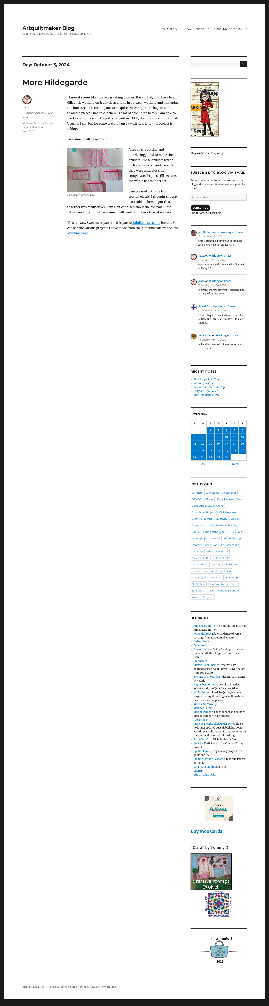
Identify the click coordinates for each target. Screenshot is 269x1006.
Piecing (215, 564)
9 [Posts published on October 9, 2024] (218, 437)
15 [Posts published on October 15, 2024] (210, 443)
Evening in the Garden (207, 676)
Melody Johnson (203, 712)
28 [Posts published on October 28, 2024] (202, 457)
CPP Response (227, 512)
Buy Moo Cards (206, 831)
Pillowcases (231, 564)
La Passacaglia (230, 544)
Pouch (196, 570)
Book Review (225, 499)
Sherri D (203, 306)
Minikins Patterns (33, 123)
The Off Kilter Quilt (205, 774)
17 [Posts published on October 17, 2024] (226, 443)
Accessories (229, 492)
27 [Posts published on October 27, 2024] (194, 457)
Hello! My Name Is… (228, 29)
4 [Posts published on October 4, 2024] (234, 430)
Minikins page (77, 233)
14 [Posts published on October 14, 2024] (202, 443)
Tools (234, 584)
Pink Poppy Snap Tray (206, 379)
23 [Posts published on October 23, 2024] (218, 450)
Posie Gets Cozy (203, 739)
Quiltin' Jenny (202, 751)
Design (235, 518)
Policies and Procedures (63, 986)
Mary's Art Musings (205, 704)
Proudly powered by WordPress (98, 986)
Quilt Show (198, 584)
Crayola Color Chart (205, 665)
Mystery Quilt (200, 557)
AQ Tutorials (196, 29)
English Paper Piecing (223, 525)
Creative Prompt (202, 518)
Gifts (240, 531)
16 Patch (197, 492)
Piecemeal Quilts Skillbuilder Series (214, 723)
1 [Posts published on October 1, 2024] (210, 430)
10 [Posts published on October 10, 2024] (226, 437)
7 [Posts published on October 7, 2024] (202, 437)
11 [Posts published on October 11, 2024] (234, 437)
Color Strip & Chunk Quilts (207, 505)
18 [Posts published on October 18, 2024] (234, 443)
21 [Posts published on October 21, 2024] (202, 450)
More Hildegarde (55, 82)
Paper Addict (201, 719)
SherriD (198, 770)
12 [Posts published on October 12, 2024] (242, 437)
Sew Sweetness (218, 584)
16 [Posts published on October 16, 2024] (218, 443)
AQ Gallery (169, 29)
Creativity (221, 518)
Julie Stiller (205, 335)
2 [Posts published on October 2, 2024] (218, 430)
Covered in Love (203, 649)
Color (239, 499)
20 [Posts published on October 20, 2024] (194, 450)
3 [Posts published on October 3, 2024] (226, 430)
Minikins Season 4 (146, 223)
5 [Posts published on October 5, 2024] (242, 430)
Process (49, 123)
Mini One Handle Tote (206, 395)
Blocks (209, 499)
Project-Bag (29, 126)
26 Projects (212, 492)
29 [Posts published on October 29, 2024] (210, 457)
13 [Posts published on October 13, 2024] (194, 443)
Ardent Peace (201, 641)
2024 (25, 117)
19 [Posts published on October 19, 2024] (242, 443)
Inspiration (210, 544)
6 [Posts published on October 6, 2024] (194, 437)
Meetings (197, 551)
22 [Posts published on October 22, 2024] (210, 450)
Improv (196, 544)
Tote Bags (198, 590)
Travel (210, 590)
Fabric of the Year (213, 531)
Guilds (216, 538)
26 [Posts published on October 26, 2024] (242, 450)
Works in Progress (202, 597)
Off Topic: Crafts (221, 557)
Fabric (196, 531)
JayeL (26, 107)
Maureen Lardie (203, 708)
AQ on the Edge (202, 633)
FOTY (231, 531)
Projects (216, 577)
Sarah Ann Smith (204, 766)
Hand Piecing (232, 538)
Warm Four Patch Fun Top (209, 387)
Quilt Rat (199, 743)
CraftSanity (200, 661)
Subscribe (200, 207)
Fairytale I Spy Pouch (206, 391)
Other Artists (199, 564)
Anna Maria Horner (205, 625)
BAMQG (197, 499)
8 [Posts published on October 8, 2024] (210, 437)
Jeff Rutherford (207, 232)
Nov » (235, 463)
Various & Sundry (228, 590)
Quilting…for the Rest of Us (209, 759)
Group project (200, 538)
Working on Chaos (232, 232)
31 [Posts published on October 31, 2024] (226, 457)
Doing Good (199, 525)
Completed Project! (203, 512)
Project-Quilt (200, 577)
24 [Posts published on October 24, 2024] (226, 450)
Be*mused (200, 645)
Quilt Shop (231, 577)
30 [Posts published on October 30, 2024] (218, 457)
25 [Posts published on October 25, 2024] (234, 450)
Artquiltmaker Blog (48, 28)
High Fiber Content (205, 684)
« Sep (202, 463)
